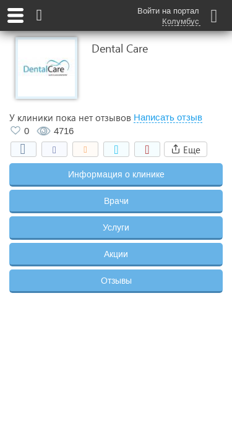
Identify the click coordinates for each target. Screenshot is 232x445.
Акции (116, 254)
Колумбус (180, 21)
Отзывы (116, 281)
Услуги (116, 227)
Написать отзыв (168, 117)
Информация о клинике (116, 174)
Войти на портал (168, 10)
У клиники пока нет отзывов (70, 117)
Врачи (116, 201)
